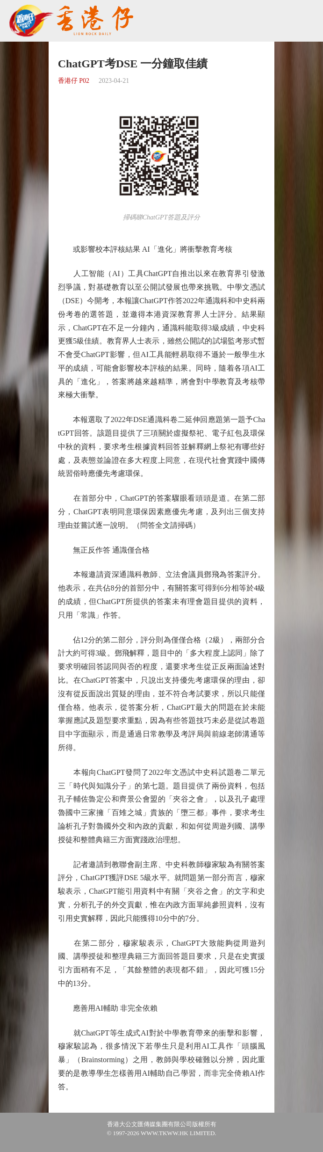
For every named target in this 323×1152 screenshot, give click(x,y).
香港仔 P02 (73, 80)
